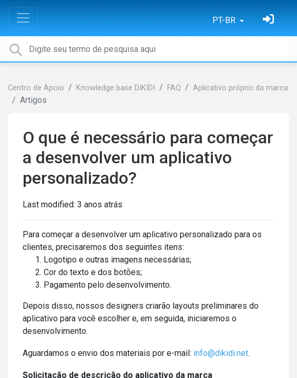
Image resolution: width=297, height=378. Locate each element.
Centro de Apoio (36, 87)
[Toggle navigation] (23, 17)
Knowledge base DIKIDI (115, 87)
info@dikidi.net (220, 353)
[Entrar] (270, 20)
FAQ (174, 87)
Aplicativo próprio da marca (240, 87)
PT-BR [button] (225, 20)
